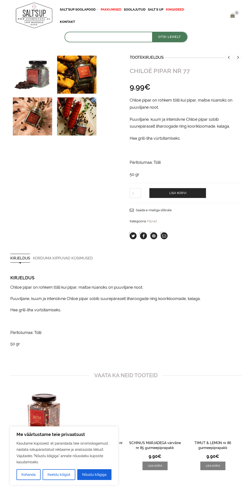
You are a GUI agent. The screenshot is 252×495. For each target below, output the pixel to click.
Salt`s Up (155, 9)
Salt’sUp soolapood (77, 9)
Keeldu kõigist (58, 475)
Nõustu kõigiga (94, 475)
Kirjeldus (20, 258)
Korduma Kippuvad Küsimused (63, 258)
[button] (155, 466)
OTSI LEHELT (169, 37)
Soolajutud (134, 9)
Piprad (152, 221)
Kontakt (67, 22)
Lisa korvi (177, 193)
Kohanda (28, 475)
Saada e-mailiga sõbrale (154, 210)
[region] (64, 455)
